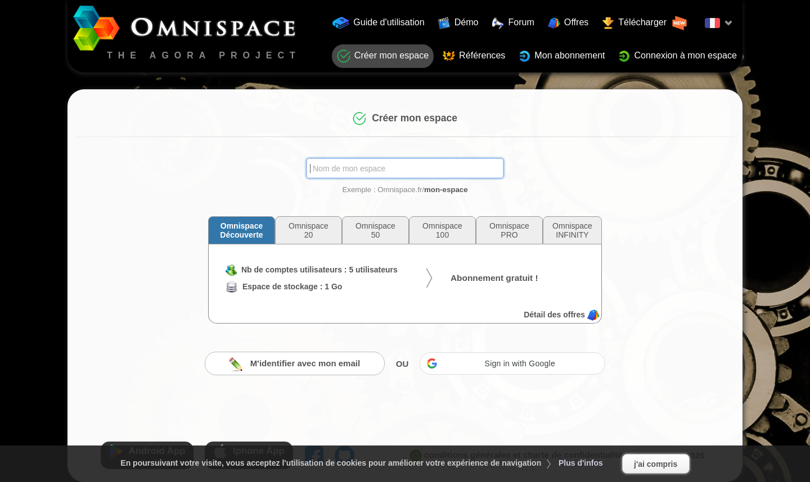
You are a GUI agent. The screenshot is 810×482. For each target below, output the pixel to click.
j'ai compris (655, 464)
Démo (458, 23)
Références (474, 56)
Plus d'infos (581, 462)
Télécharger (644, 23)
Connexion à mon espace (677, 56)
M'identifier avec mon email (294, 364)
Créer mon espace (383, 56)
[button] (512, 363)
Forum (513, 23)
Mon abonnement (562, 56)
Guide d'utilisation (378, 23)
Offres (568, 23)
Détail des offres (562, 315)
